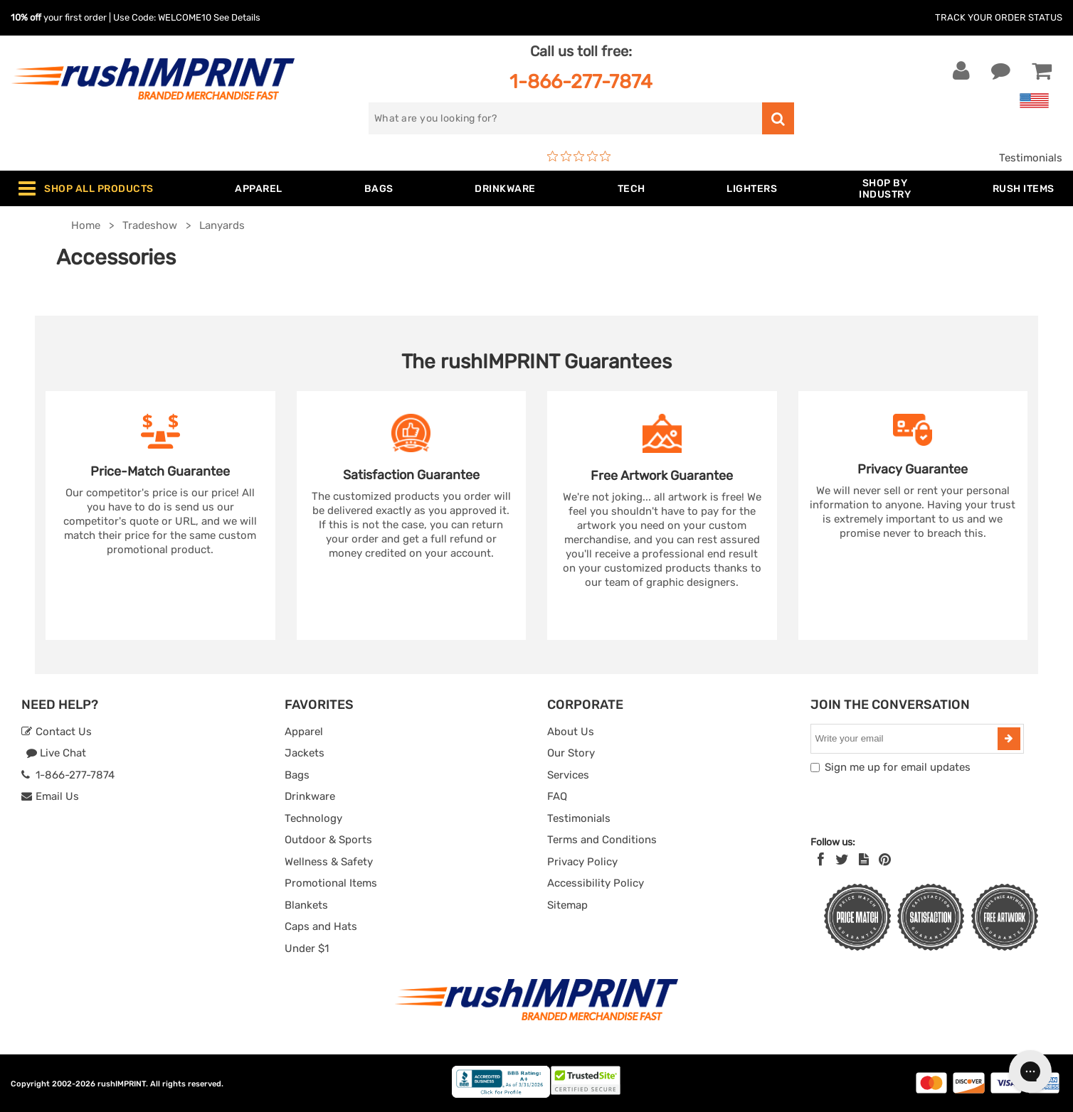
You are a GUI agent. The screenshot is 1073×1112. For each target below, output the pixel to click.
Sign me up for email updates (898, 767)
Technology (313, 818)
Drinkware (310, 796)
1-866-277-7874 (580, 81)
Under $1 (307, 948)
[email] (906, 738)
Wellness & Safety (329, 861)
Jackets (304, 753)
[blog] (864, 859)
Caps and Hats (321, 926)
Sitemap (567, 905)
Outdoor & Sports (328, 839)
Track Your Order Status (998, 17)
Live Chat (56, 753)
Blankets (306, 905)
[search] (565, 118)
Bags (297, 775)
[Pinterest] (885, 859)
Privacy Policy (582, 861)
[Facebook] (821, 859)
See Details (236, 17)
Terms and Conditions (602, 839)
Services (568, 775)
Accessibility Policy (595, 883)
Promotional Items (331, 883)
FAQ (557, 796)
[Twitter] (842, 859)
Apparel (304, 731)
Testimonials (1030, 157)
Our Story (571, 753)
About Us (570, 731)
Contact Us (56, 731)
